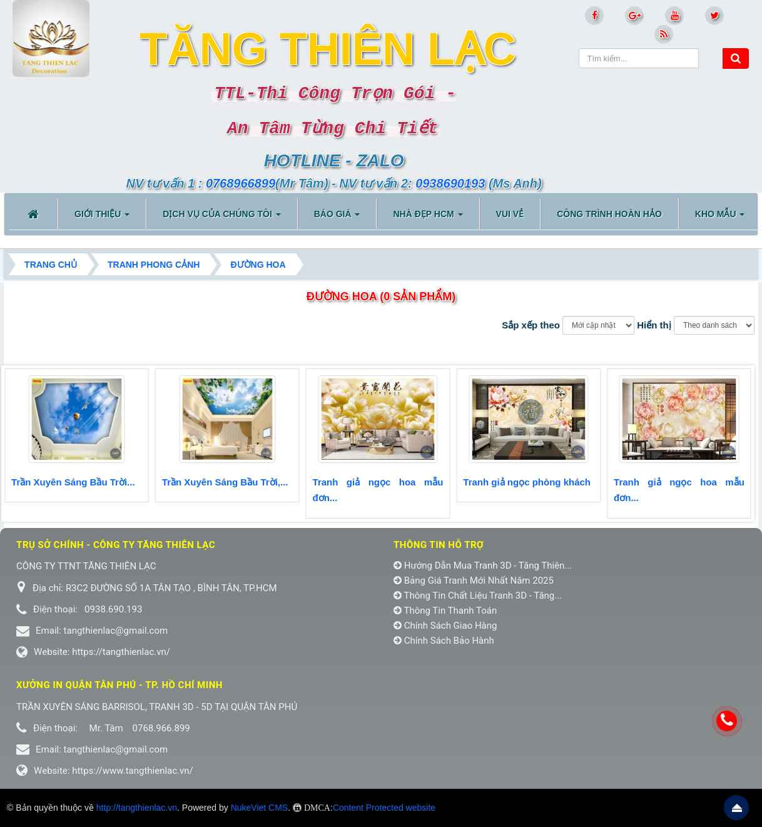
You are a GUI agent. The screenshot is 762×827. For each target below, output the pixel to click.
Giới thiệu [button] (102, 217)
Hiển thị (654, 325)
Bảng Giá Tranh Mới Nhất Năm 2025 (474, 580)
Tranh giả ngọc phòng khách (527, 482)
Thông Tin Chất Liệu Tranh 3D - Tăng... (478, 595)
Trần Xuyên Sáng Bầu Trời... (73, 482)
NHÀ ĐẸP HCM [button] (427, 217)
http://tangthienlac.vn (136, 808)
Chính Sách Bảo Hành (444, 640)
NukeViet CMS (259, 808)
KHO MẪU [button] (720, 217)
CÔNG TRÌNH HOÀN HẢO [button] (609, 214)
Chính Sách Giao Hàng (445, 625)
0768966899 (240, 183)
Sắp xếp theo (531, 325)
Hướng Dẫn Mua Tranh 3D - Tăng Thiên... (483, 565)
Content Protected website (384, 808)
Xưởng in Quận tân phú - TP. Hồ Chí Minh (119, 685)
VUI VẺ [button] (510, 214)
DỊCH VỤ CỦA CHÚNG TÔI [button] (221, 217)
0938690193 (450, 183)
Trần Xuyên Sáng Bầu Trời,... (225, 482)
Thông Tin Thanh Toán (445, 610)
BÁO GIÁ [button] (337, 217)
